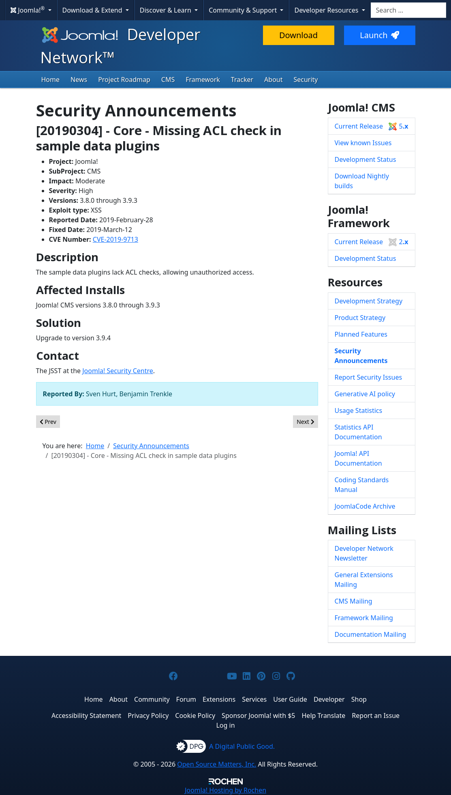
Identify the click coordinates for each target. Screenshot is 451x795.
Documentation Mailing (370, 634)
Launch (379, 35)
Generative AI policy (365, 393)
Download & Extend (93, 10)
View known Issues (363, 142)
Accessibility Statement (86, 715)
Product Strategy (360, 317)
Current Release (371, 126)
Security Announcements (361, 355)
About (273, 79)
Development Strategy (369, 301)
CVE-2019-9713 (115, 239)
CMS (168, 79)
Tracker (242, 79)
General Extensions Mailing (364, 579)
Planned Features (361, 334)
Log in (225, 725)
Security (305, 79)
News (79, 79)
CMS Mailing (353, 601)
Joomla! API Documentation (358, 458)
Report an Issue (376, 715)
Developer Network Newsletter (364, 553)
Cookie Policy (195, 715)
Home (50, 79)
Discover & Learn (166, 10)
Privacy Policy (148, 715)
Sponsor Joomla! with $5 (258, 715)
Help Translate (324, 715)
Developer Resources (327, 10)
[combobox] (408, 10)
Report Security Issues (368, 377)
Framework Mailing (364, 617)
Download (298, 35)
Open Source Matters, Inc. (216, 764)
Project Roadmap (124, 79)
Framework (203, 79)
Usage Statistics (359, 410)
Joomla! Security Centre (117, 370)
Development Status (365, 159)
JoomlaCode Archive (365, 506)
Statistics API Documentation (358, 432)
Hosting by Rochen (225, 790)
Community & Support (243, 10)
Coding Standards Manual (362, 484)
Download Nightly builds (362, 181)
